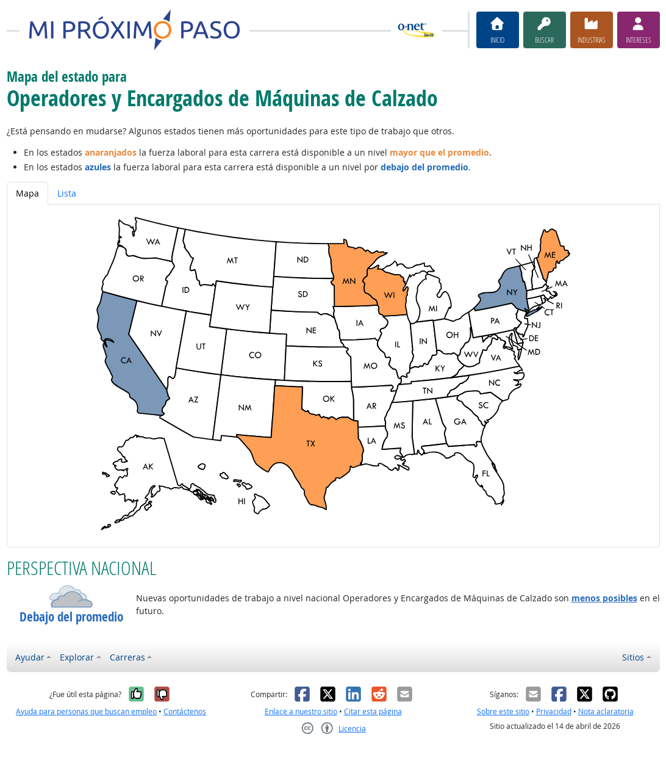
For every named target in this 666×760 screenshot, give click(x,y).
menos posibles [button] (604, 598)
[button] (71, 596)
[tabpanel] (333, 375)
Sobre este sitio (503, 711)
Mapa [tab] (27, 193)
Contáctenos (184, 711)
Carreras (127, 657)
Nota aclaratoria (606, 711)
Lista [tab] (66, 193)
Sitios (633, 657)
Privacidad (553, 711)
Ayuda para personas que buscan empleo (86, 711)
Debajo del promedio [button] (71, 616)
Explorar (77, 657)
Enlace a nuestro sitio (301, 711)
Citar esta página (373, 711)
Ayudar (30, 657)
